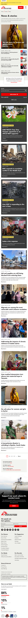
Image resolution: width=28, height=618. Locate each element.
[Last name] (20, 524)
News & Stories (4, 555)
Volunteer (16, 541)
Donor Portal (3, 537)
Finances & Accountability (6, 539)
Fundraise (16, 537)
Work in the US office (19, 555)
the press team (11, 466)
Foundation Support (5, 548)
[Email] (7, 526)
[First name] (7, 524)
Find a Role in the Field (19, 556)
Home (2, 11)
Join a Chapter (17, 543)
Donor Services (4, 536)
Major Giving (3, 543)
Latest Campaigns (18, 536)
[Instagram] (10, 530)
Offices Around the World (6, 556)
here (11, 462)
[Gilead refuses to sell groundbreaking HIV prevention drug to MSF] (14, 59)
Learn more (4, 4)
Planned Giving (4, 546)
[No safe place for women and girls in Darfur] (14, 37)
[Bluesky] (5, 530)
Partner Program (4, 544)
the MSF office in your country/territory (13, 469)
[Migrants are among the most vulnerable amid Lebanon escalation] (14, 66)
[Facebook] (2, 530)
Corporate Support (5, 549)
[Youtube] (13, 530)
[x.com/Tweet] (7, 530)
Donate (14, 505)
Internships (17, 560)
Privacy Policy (4, 567)
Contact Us (3, 565)
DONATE (21, 7)
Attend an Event (18, 539)
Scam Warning (4, 568)
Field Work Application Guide (20, 558)
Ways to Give (3, 541)
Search (2, 88)
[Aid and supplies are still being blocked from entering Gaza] (14, 53)
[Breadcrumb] (14, 12)
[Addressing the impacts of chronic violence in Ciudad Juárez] (14, 73)
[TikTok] (18, 530)
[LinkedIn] (15, 530)
